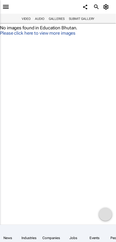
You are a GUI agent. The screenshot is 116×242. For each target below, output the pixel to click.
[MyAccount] (107, 7)
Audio (39, 19)
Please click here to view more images (37, 33)
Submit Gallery (82, 19)
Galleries (57, 19)
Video (26, 19)
